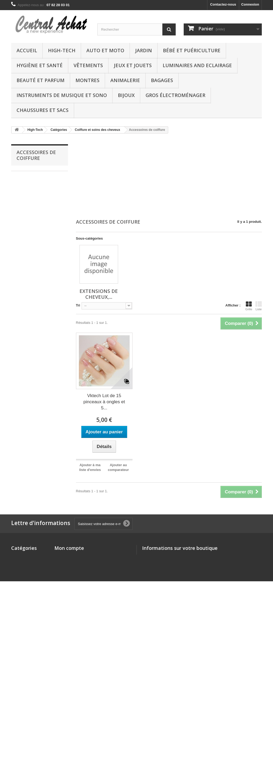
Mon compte (69, 548)
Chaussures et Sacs (43, 110)
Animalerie (125, 80)
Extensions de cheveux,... (98, 294)
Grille (248, 306)
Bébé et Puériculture (191, 50)
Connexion (250, 4)
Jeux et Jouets (133, 65)
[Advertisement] (169, 176)
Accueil (27, 50)
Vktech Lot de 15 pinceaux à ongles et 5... (104, 401)
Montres (87, 80)
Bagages (162, 80)
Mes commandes (68, 557)
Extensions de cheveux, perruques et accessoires (37, 179)
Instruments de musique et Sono (62, 95)
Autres (16, 682)
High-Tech (61, 50)
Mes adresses (65, 570)
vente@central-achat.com (184, 576)
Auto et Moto (105, 50)
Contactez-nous (223, 4)
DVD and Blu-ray (25, 710)
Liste (258, 306)
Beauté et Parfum (41, 80)
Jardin (143, 50)
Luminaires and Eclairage (197, 65)
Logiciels (18, 703)
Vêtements (88, 65)
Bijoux (126, 95)
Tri (78, 305)
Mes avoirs (63, 564)
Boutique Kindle (24, 605)
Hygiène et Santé (40, 65)
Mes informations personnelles (79, 577)
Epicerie (18, 717)
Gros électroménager (175, 95)
